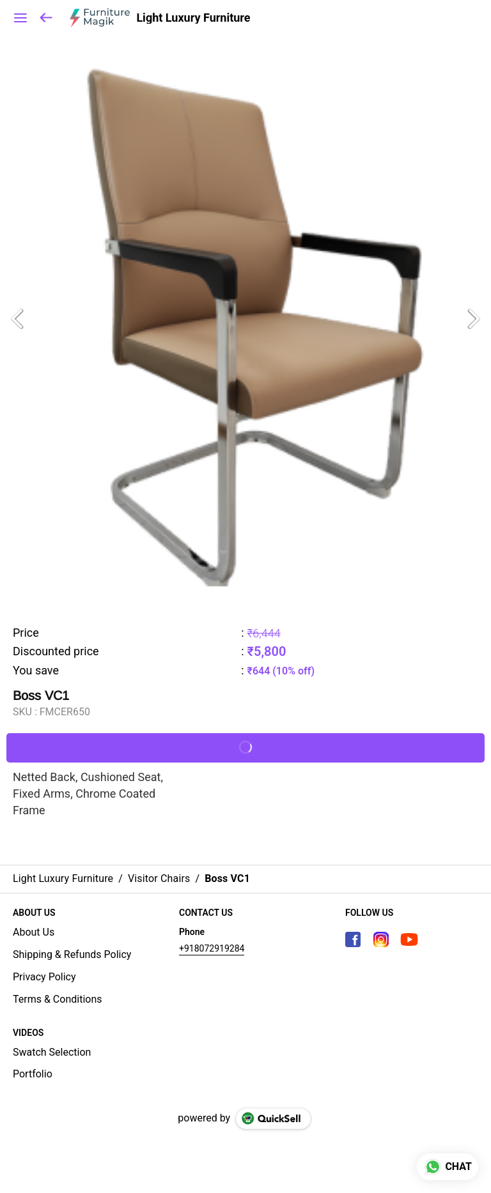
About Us (33, 932)
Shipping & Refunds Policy (72, 954)
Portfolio (32, 1074)
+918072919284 (211, 948)
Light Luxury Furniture (193, 17)
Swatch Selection (52, 1052)
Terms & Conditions (57, 999)
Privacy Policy (44, 977)
